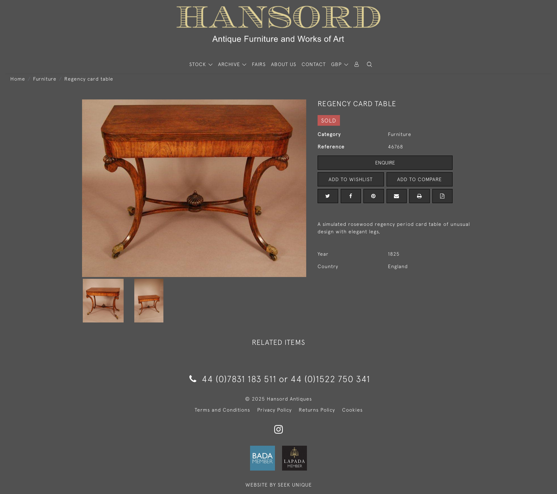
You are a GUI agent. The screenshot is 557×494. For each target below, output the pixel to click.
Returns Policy (317, 410)
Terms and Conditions (222, 410)
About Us (283, 64)
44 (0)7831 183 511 (233, 379)
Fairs (259, 64)
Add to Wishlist (351, 179)
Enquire (385, 162)
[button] (369, 64)
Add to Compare (419, 179)
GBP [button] (337, 64)
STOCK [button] (198, 64)
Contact (314, 64)
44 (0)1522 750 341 (330, 379)
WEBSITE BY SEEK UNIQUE (278, 485)
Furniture (44, 79)
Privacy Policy (274, 410)
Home (17, 79)
